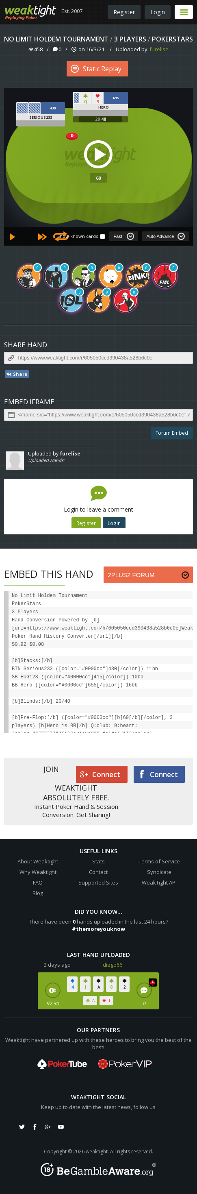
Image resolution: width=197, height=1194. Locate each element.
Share (16, 374)
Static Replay (96, 68)
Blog (37, 893)
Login (157, 12)
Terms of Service (159, 861)
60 (98, 178)
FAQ (38, 882)
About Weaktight (37, 861)
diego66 (112, 964)
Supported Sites (98, 882)
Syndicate (159, 872)
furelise (159, 49)
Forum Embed (172, 432)
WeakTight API (159, 882)
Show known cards (77, 236)
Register (124, 12)
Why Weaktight (37, 872)
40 (103, 119)
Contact (98, 872)
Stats (98, 861)
